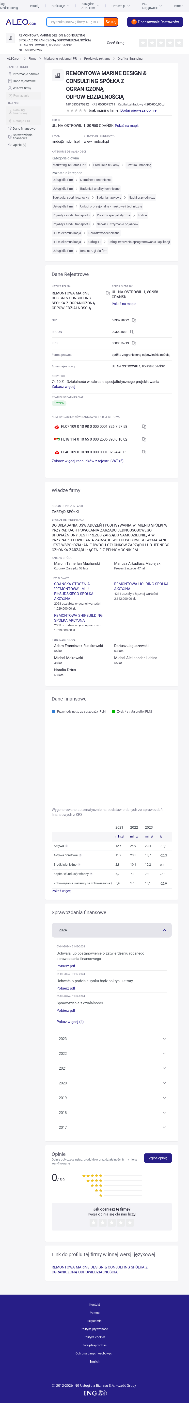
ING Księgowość (152, 6)
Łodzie (142, 215)
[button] (112, 929)
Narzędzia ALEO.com (90, 6)
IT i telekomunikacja (67, 233)
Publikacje (60, 6)
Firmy (32, 58)
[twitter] (113, 1374)
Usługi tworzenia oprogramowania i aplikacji (139, 242)
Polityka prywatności (95, 1329)
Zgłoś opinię (158, 1158)
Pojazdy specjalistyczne (113, 215)
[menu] (23, 106)
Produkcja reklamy (97, 58)
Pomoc (178, 6)
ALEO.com (14, 58)
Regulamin (94, 1321)
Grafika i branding (130, 58)
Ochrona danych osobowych (94, 1353)
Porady (34, 6)
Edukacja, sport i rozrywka (71, 197)
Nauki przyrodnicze (142, 197)
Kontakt (94, 1304)
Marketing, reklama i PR (60, 58)
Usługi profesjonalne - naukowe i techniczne (111, 206)
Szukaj (111, 22)
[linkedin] (95, 1373)
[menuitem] (23, 74)
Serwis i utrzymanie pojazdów (117, 224)
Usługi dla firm (63, 180)
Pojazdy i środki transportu (71, 215)
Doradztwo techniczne (95, 180)
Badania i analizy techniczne (100, 188)
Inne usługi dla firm (93, 251)
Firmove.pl (120, 6)
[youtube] (77, 1373)
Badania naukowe (109, 197)
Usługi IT (94, 242)
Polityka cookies (94, 1337)
